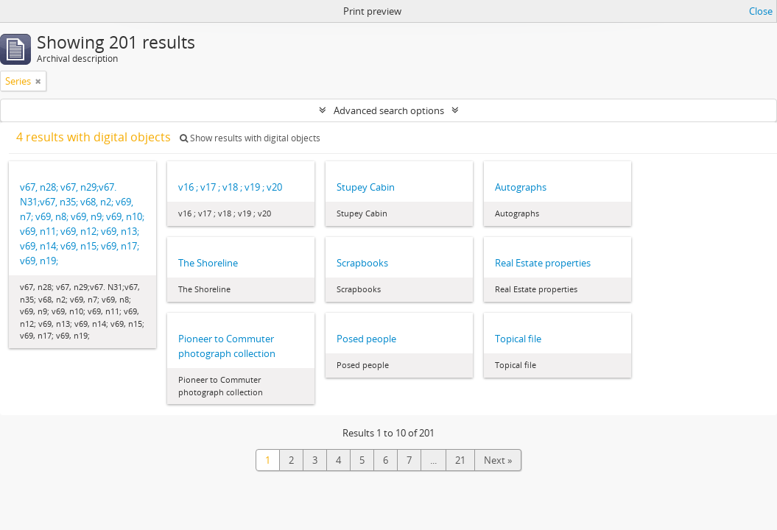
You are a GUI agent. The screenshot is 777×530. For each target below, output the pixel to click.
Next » (498, 460)
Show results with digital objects (250, 138)
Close (761, 11)
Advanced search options (389, 110)
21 (460, 460)
